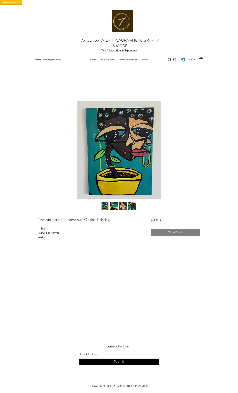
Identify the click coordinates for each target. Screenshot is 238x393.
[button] (201, 59)
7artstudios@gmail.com (48, 59)
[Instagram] (169, 59)
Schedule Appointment (11, 2)
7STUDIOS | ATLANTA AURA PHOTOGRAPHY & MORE (120, 43)
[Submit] (119, 362)
